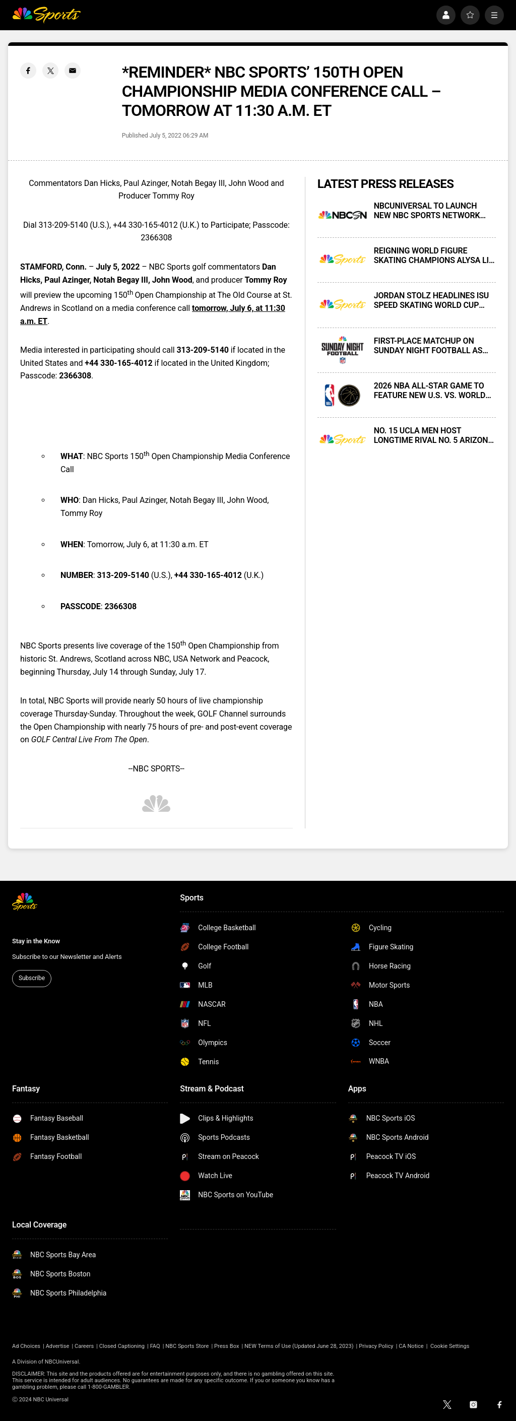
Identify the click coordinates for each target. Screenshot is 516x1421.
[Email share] (72, 70)
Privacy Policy (376, 1346)
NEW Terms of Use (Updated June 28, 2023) (299, 1346)
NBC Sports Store (187, 1346)
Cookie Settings (450, 1346)
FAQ (155, 1346)
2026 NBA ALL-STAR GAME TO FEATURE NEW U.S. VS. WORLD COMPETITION (430, 390)
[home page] (46, 15)
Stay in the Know (36, 941)
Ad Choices (26, 1346)
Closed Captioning (122, 1346)
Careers (84, 1346)
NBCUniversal (62, 1362)
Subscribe (32, 978)
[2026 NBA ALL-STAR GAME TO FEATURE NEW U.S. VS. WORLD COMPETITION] (342, 395)
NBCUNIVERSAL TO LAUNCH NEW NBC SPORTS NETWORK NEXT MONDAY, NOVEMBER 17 (429, 210)
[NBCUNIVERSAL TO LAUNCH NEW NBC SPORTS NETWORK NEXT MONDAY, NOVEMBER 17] (342, 215)
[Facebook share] (28, 70)
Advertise (58, 1346)
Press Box (226, 1346)
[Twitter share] (50, 70)
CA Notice (411, 1346)
